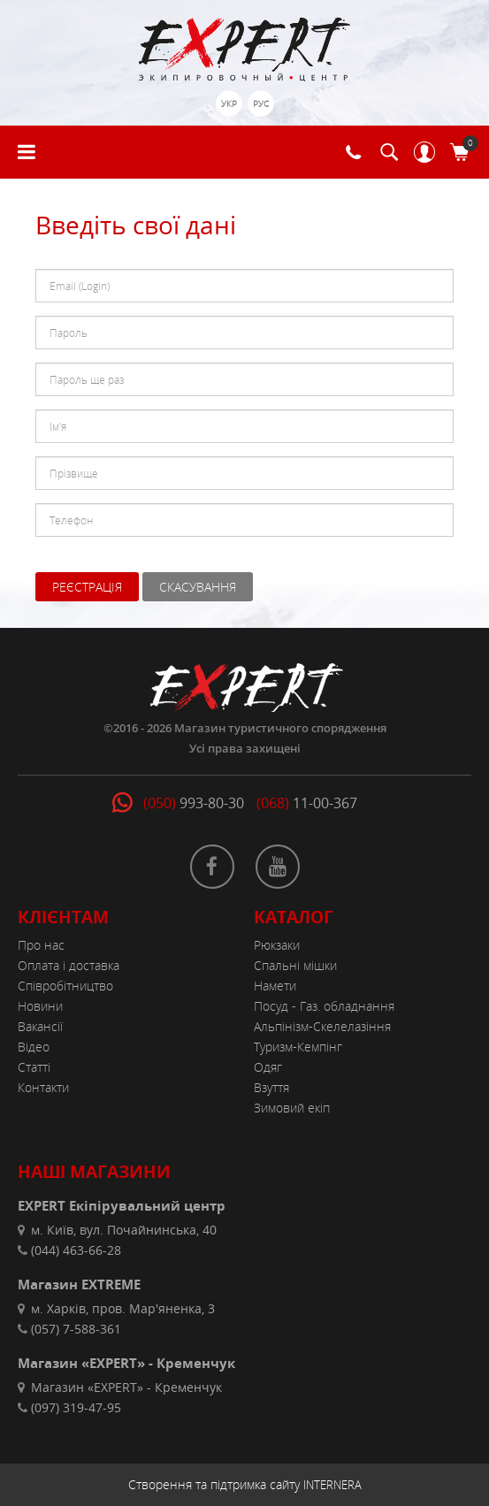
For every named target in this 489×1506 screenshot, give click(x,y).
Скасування (197, 586)
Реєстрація (87, 586)
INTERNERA (332, 1485)
